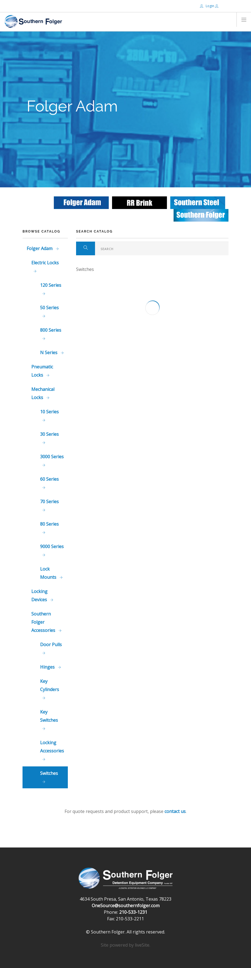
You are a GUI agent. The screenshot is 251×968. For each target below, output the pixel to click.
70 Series (49, 502)
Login (207, 6)
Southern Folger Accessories (43, 622)
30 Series (49, 434)
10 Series (49, 412)
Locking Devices (39, 595)
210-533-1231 (133, 912)
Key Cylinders (49, 685)
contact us (175, 811)
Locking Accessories (52, 747)
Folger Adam (40, 248)
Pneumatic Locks (42, 371)
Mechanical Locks (42, 393)
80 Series (49, 524)
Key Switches (49, 716)
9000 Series (52, 546)
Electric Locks (45, 263)
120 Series (50, 285)
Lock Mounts (48, 573)
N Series (49, 353)
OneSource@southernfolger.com (126, 906)
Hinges (48, 667)
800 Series (50, 330)
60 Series (49, 479)
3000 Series (52, 457)
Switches (49, 773)
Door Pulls (51, 644)
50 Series (49, 308)
